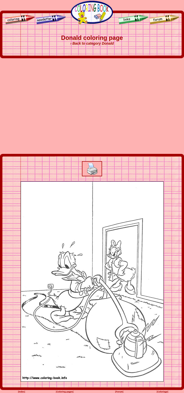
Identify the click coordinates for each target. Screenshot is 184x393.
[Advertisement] (47, 106)
